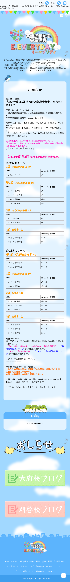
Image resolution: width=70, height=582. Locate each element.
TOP (7, 561)
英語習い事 (59, 561)
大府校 (43, 3)
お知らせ (15, 561)
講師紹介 (40, 566)
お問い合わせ (28, 571)
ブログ (18, 571)
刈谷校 (56, 3)
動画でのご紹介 (28, 566)
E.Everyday (29, 578)
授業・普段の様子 (44, 561)
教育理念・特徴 (27, 561)
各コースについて (54, 566)
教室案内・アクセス (45, 571)
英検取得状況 (13, 566)
